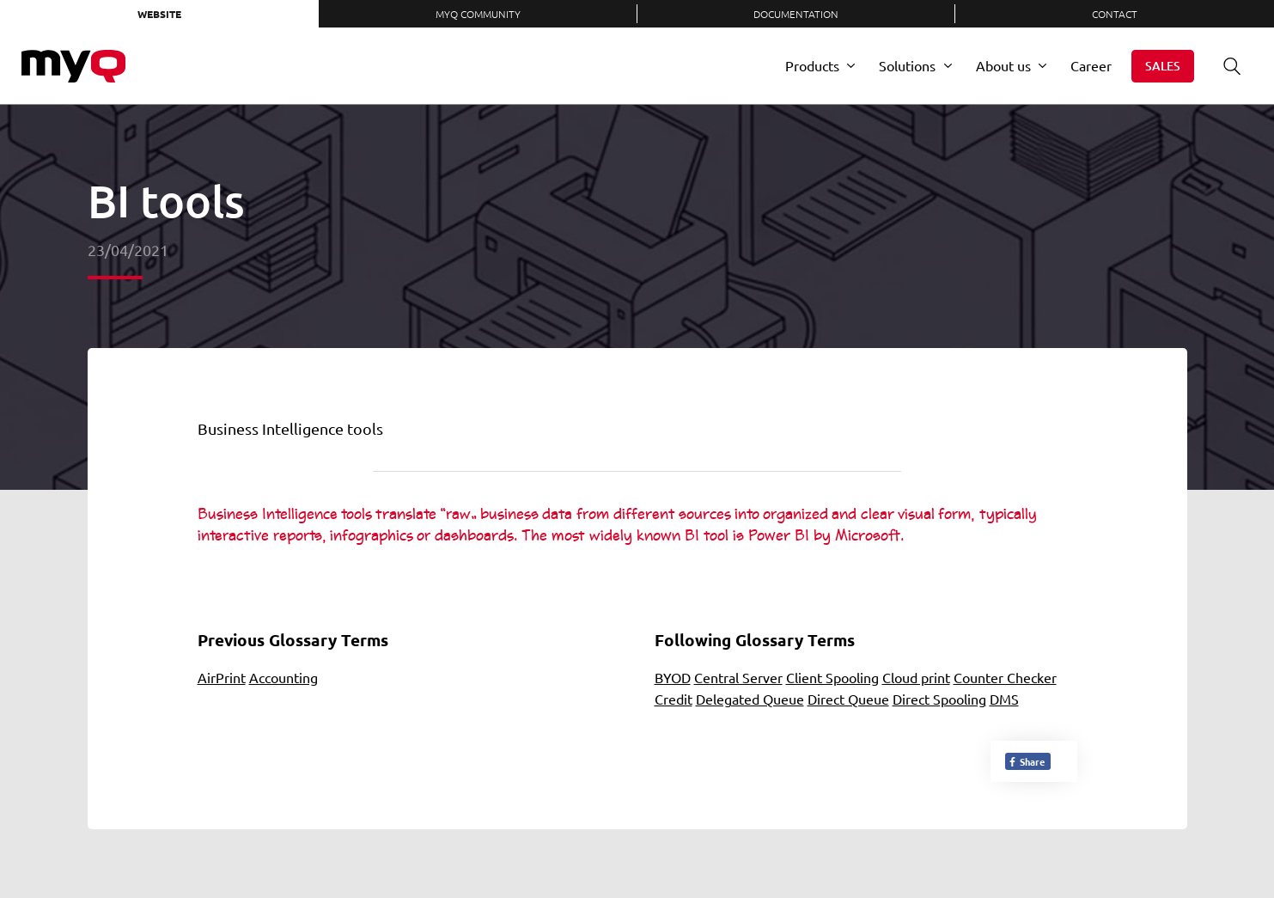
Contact (1114, 14)
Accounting (283, 677)
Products (812, 65)
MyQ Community (478, 14)
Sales (1162, 66)
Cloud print (916, 677)
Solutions (907, 65)
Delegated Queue (750, 698)
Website (159, 14)
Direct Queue (848, 698)
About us (1003, 65)
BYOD (673, 677)
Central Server (738, 677)
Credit (673, 698)
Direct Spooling (939, 698)
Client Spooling (832, 677)
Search (1225, 66)
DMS (1004, 698)
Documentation (795, 14)
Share (1026, 761)
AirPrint (222, 677)
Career (1091, 65)
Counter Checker (1005, 677)
